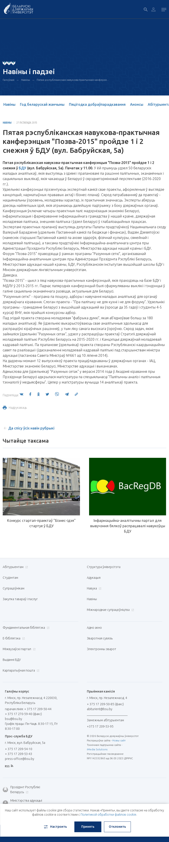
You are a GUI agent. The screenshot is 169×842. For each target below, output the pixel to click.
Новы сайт (119, 740)
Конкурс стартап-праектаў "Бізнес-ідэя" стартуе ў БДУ (41, 523)
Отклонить (117, 826)
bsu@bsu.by (13, 719)
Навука (93, 588)
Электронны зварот (101, 649)
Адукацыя (94, 577)
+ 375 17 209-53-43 (18, 754)
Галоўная (8, 79)
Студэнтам (10, 577)
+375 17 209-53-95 (100, 726)
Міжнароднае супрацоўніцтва (110, 610)
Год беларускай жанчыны (42, 104)
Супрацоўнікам (13, 588)
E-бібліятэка (13, 638)
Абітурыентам (15, 567)
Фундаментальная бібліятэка (25, 627)
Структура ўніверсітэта (103, 567)
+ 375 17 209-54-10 (18, 749)
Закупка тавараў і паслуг (20, 599)
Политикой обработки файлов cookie (108, 814)
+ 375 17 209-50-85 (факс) (105, 704)
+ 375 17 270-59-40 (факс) (23, 714)
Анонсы (136, 104)
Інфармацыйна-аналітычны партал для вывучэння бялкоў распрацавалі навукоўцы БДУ (127, 525)
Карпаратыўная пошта (20, 670)
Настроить (55, 827)
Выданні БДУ (12, 660)
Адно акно (94, 627)
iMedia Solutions (97, 749)
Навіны (25, 79)
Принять (87, 826)
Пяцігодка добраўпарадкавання (97, 104)
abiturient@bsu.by (99, 709)
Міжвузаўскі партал (18, 649)
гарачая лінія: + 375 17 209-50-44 (28, 709)
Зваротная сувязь (100, 638)
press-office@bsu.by (19, 759)
